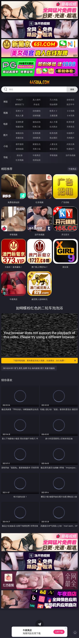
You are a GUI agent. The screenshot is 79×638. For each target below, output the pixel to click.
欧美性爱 (70, 122)
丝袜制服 (36, 115)
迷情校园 (20, 149)
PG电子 (19, 99)
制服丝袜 (20, 126)
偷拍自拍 (36, 122)
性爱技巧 (70, 149)
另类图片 (70, 137)
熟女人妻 (20, 115)
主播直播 (53, 115)
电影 (5, 123)
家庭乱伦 (36, 144)
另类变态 (70, 126)
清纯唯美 (36, 137)
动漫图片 (70, 133)
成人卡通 (53, 122)
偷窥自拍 (20, 133)
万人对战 (53, 99)
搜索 (72, 89)
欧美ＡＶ (53, 110)
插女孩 (20, 155)
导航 (5, 157)
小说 (5, 146)
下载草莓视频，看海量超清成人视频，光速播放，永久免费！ (44, 360)
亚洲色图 (36, 133)
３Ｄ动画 (70, 110)
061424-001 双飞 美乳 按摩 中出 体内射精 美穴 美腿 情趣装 (29, 368)
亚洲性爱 (20, 122)
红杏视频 (20, 160)
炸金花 (37, 104)
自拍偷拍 (36, 110)
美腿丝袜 (20, 137)
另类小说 (36, 149)
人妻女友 (53, 144)
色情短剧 (36, 160)
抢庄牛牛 (70, 104)
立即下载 (59, 631)
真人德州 (36, 99)
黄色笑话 (53, 149)
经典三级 (36, 126)
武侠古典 (70, 144)
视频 (5, 112)
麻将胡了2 (19, 104)
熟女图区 (53, 137)
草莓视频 (53, 155)
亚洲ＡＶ (20, 110)
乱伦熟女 (53, 126)
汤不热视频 (70, 155)
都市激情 (20, 144)
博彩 (5, 101)
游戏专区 (70, 99)
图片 (5, 135)
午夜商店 (36, 155)
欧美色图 (53, 133)
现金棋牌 (53, 104)
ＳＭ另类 (70, 115)
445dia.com (39, 82)
